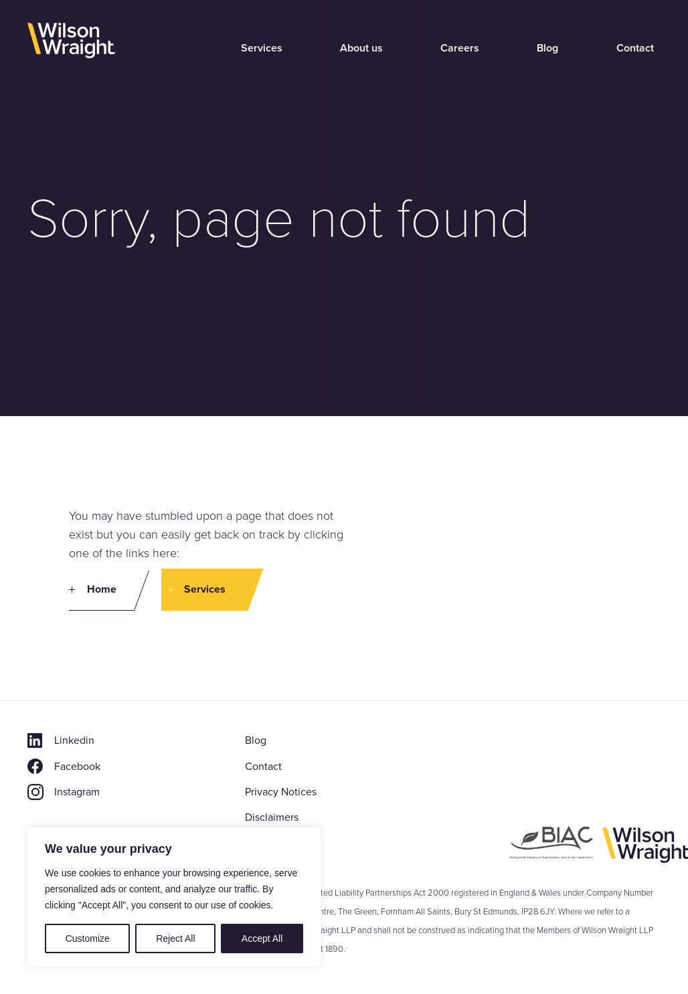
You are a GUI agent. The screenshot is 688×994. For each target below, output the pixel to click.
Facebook (77, 766)
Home (101, 589)
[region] (174, 897)
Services (261, 48)
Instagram (77, 791)
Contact (635, 48)
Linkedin (74, 740)
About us (361, 48)
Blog (547, 48)
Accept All (262, 938)
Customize (88, 938)
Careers (459, 48)
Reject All (175, 938)
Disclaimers (271, 817)
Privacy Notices (281, 791)
